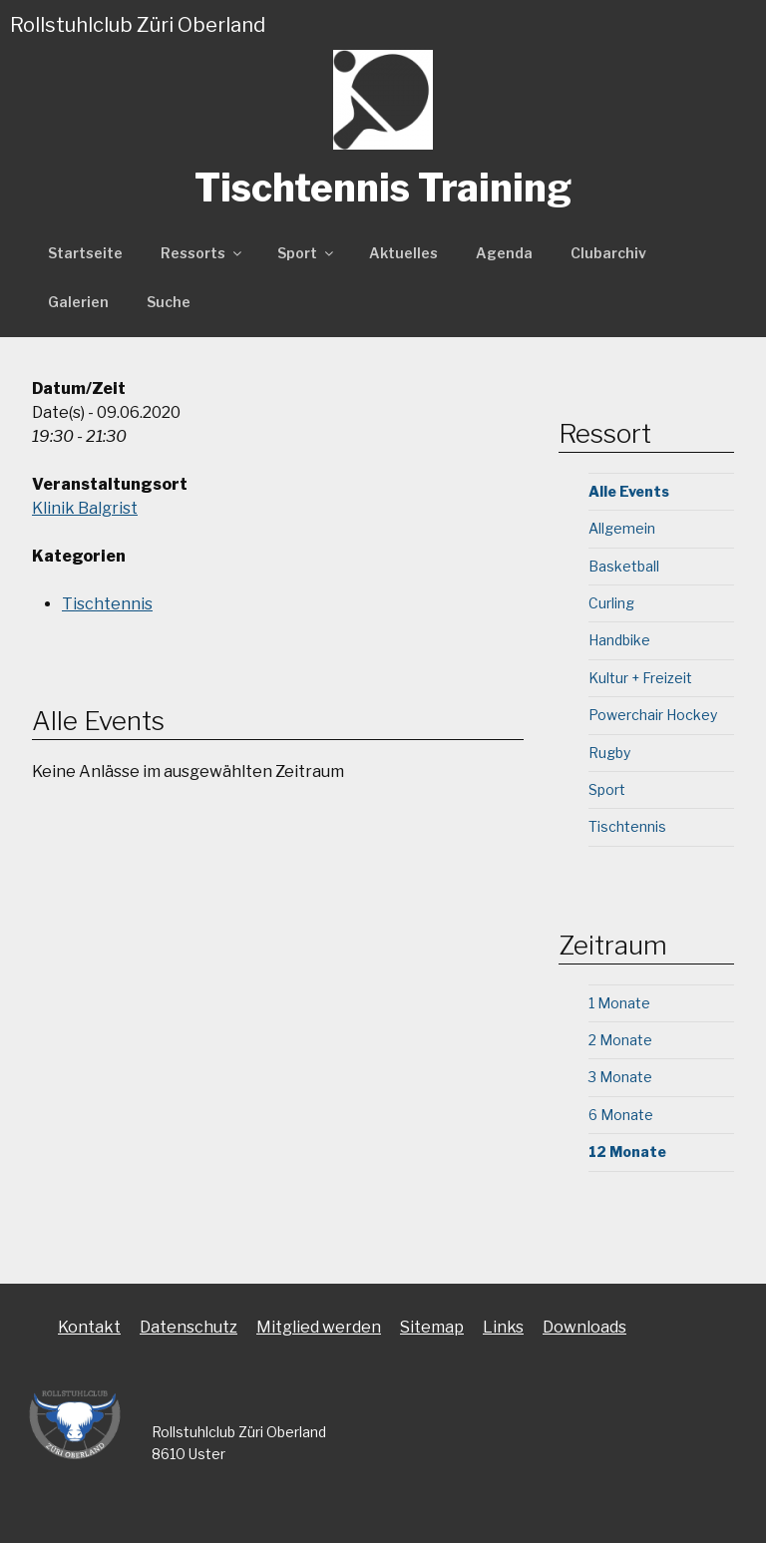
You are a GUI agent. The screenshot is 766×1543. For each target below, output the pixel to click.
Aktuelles (403, 252)
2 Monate (620, 1039)
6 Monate (620, 1114)
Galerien (78, 301)
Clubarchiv (608, 252)
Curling (611, 602)
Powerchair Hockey (652, 714)
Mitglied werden (318, 1327)
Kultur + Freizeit (640, 677)
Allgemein (621, 528)
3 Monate (620, 1076)
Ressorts (202, 252)
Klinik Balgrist (85, 508)
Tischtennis (107, 603)
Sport (306, 252)
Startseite (85, 252)
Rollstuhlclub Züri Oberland (137, 25)
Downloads (584, 1327)
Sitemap (432, 1327)
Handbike (619, 639)
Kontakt (89, 1327)
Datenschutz (188, 1327)
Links (503, 1327)
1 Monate (619, 1002)
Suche (169, 301)
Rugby (609, 752)
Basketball (623, 566)
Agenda (504, 252)
